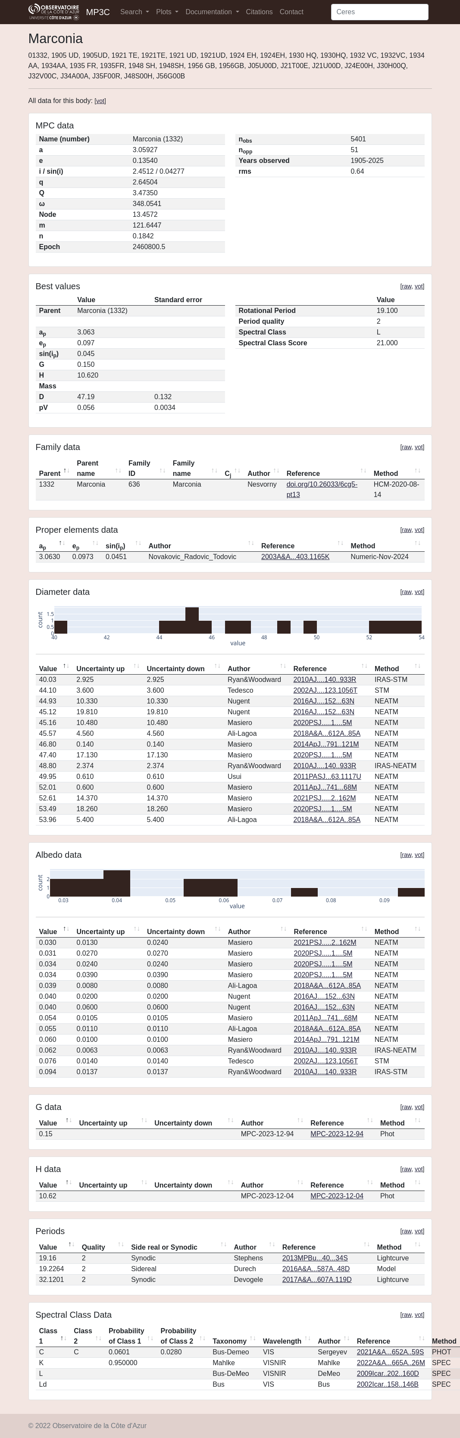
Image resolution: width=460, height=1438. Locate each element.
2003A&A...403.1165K (295, 556)
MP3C (98, 12)
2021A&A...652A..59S (390, 1352)
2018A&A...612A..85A (327, 733)
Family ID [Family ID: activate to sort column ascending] (139, 468)
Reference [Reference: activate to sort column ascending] (303, 473)
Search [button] (132, 12)
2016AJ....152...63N (324, 701)
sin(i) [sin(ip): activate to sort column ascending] (115, 546)
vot (100, 100)
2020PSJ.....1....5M (323, 722)
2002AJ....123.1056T (326, 690)
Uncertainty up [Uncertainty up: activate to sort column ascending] (100, 668)
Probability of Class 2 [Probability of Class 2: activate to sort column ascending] (179, 1336)
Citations (259, 12)
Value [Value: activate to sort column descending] (48, 668)
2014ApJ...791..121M (326, 744)
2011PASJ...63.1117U (327, 776)
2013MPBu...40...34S (315, 1258)
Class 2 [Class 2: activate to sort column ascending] (83, 1336)
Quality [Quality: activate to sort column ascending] (93, 1247)
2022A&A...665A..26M (391, 1362)
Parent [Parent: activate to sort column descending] (50, 473)
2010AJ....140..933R (325, 679)
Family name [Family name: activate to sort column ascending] (184, 468)
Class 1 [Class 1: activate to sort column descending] (48, 1336)
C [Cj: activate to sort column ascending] (228, 474)
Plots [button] (164, 12)
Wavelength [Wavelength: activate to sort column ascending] (282, 1341)
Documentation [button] (209, 12)
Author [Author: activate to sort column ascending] (258, 473)
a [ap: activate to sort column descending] (42, 546)
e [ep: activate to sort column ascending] (75, 546)
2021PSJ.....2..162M (325, 798)
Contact (292, 12)
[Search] (380, 12)
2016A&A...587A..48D (316, 1268)
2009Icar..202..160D (388, 1373)
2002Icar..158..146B (388, 1384)
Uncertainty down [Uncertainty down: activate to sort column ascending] (176, 668)
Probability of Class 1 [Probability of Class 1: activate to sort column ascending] (126, 1336)
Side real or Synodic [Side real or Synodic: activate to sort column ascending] (164, 1247)
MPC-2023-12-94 (336, 1134)
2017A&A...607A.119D (317, 1279)
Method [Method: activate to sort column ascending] (386, 473)
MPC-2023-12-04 (336, 1196)
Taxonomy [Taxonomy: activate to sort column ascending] (230, 1341)
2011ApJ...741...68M (325, 787)
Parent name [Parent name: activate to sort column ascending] (87, 468)
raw (406, 286)
